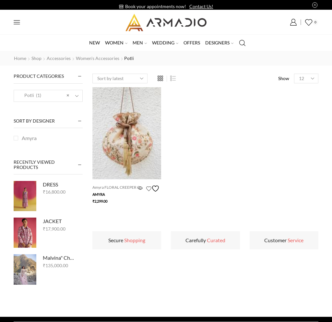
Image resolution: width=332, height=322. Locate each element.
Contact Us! (201, 6)
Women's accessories (97, 58)
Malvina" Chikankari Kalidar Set (59, 258)
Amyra (98, 194)
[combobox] (48, 96)
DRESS (50, 184)
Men (140, 42)
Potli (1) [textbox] (43, 95)
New (94, 42)
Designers (219, 42)
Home (20, 58)
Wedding (165, 42)
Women (116, 42)
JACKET (52, 221)
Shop (36, 58)
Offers (192, 42)
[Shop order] (120, 78)
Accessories (59, 58)
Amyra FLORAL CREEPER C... (117, 187)
